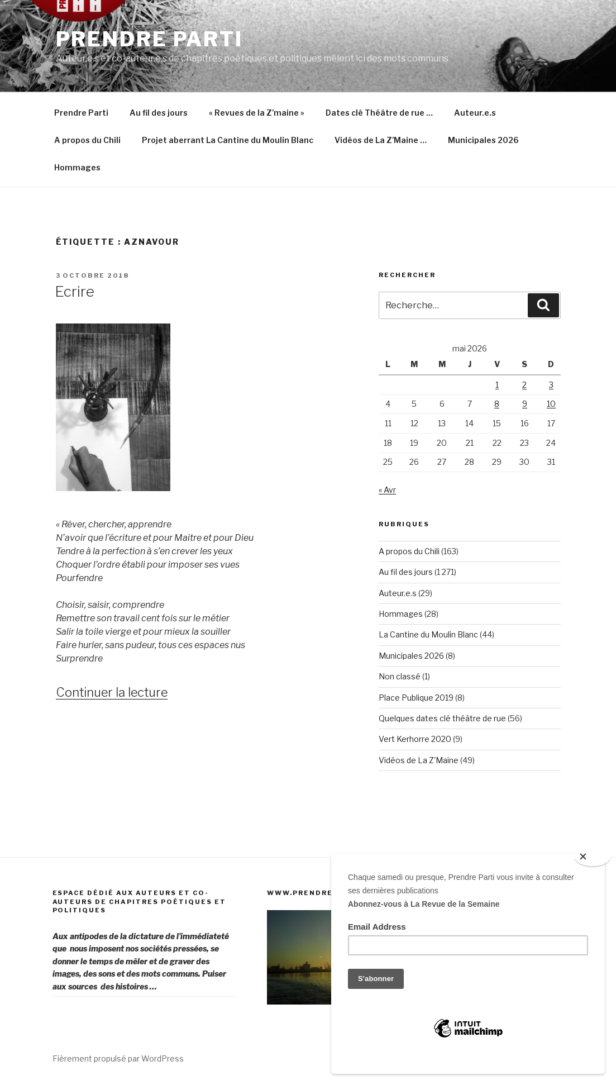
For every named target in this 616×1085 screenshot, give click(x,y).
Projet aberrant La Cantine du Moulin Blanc (227, 140)
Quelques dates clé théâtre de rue (442, 718)
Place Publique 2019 (416, 697)
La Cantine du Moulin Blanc (428, 634)
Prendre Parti (149, 39)
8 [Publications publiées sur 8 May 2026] (496, 403)
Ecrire (74, 291)
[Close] (592, 857)
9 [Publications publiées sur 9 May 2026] (524, 403)
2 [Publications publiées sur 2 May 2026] (524, 384)
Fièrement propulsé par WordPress (118, 1058)
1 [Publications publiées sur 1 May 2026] (497, 384)
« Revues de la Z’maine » (256, 112)
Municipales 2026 (483, 140)
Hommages (77, 167)
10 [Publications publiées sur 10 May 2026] (551, 403)
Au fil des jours (159, 112)
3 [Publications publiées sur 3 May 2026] (551, 384)
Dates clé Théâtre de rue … (379, 112)
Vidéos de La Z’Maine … (381, 140)
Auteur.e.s (475, 112)
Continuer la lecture (112, 692)
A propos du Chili (87, 140)
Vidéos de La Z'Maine (419, 760)
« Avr (387, 489)
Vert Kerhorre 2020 (415, 739)
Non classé (400, 676)
